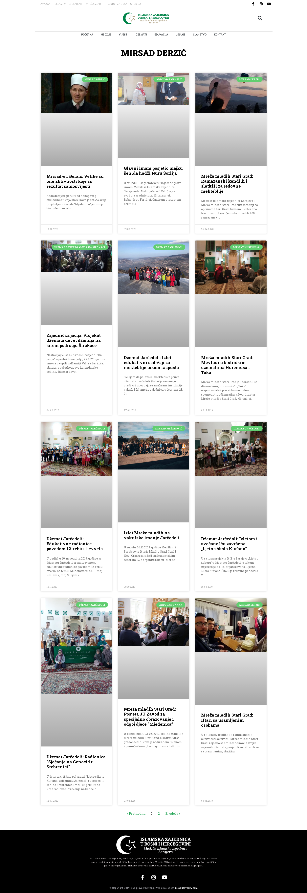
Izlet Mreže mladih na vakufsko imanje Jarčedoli (152, 535)
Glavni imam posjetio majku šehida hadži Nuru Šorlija (153, 170)
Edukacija (161, 34)
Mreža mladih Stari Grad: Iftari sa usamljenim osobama (227, 720)
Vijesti (123, 34)
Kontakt (220, 34)
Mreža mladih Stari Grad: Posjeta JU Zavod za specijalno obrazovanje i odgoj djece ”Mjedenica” (150, 716)
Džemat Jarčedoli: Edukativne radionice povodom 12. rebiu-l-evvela (75, 543)
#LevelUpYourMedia (186, 888)
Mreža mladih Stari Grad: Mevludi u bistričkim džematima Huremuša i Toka (227, 365)
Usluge (181, 34)
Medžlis (106, 34)
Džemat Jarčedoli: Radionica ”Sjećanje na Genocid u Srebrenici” (76, 761)
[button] (260, 18)
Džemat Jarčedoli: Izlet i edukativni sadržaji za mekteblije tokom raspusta (151, 362)
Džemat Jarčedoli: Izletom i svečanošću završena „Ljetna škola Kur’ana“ (229, 543)
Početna (87, 34)
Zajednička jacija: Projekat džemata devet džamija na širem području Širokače (74, 340)
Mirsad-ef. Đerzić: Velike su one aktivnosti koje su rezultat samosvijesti (75, 181)
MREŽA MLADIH (94, 4)
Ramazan (44, 4)
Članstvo (200, 34)
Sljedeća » (172, 813)
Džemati (141, 34)
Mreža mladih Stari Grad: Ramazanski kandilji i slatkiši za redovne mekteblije (227, 183)
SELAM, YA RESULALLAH (68, 4)
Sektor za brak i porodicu (124, 4)
